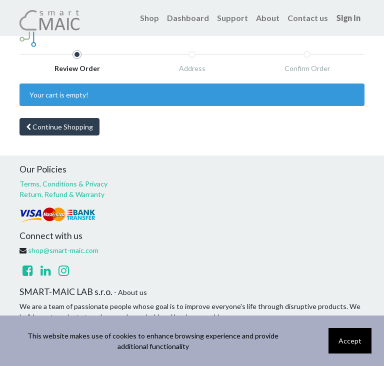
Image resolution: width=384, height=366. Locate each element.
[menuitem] (149, 18)
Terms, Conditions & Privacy (64, 184)
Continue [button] (59, 126)
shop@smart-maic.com (63, 250)
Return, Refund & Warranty (62, 194)
